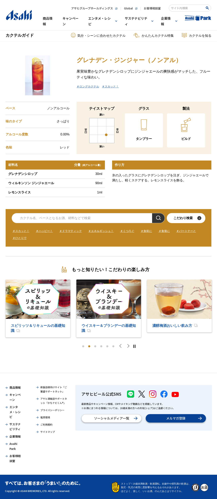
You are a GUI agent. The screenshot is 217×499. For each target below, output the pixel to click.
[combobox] (187, 8)
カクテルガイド (20, 35)
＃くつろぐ (127, 231)
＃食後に (164, 231)
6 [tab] (113, 346)
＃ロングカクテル (88, 86)
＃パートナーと (186, 231)
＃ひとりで (19, 238)
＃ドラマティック (70, 231)
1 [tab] (83, 346)
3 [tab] (95, 346)
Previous (121, 346)
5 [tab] (107, 346)
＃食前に (146, 231)
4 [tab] (101, 346)
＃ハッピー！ (44, 231)
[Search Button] (208, 8)
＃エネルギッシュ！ (101, 231)
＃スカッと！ (110, 86)
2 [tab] (89, 346)
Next (128, 346)
